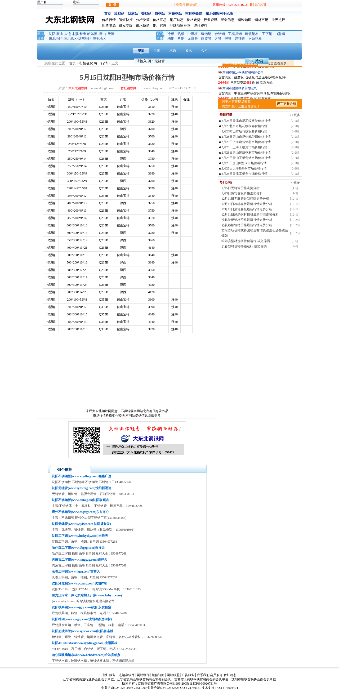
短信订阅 (158, 675)
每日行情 (101, 63)
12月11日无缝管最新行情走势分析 (245, 198)
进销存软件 (127, 675)
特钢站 (160, 14)
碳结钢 (206, 34)
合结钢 (220, 34)
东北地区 (56, 39)
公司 (204, 50)
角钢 (180, 39)
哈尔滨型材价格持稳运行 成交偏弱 (245, 241)
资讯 (188, 50)
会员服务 (216, 675)
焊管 (228, 39)
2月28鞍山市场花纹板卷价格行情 (244, 131)
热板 (180, 34)
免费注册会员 (186, 5)
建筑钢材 (252, 34)
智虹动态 (230, 675)
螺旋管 (206, 39)
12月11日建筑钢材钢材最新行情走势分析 (250, 214)
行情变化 (86, 63)
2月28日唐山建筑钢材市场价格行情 (246, 152)
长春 (82, 34)
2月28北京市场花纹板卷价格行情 (244, 126)
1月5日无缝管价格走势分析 (240, 188)
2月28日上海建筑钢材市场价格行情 (246, 142)
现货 (141, 50)
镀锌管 (240, 39)
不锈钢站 (175, 14)
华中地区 (99, 39)
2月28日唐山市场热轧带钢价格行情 (246, 137)
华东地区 (85, 39)
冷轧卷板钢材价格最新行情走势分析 (246, 220)
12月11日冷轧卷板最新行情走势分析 (246, 204)
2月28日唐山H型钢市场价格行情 (244, 163)
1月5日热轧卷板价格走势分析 (242, 193)
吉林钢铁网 (193, 14)
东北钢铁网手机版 (219, 14)
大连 (67, 34)
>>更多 (295, 115)
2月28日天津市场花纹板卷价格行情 (246, 121)
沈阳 (52, 34)
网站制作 (143, 675)
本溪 (75, 34)
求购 (173, 50)
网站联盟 (173, 675)
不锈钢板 (255, 39)
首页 (107, 14)
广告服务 (188, 675)
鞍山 (59, 34)
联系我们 (258, 5)
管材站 (146, 14)
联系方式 (268, 80)
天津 (111, 34)
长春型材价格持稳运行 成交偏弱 (244, 246)
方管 (218, 39)
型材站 (133, 14)
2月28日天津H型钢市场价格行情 (244, 168)
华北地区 (70, 39)
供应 (157, 50)
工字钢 (267, 34)
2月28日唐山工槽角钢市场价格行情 (246, 158)
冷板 (170, 34)
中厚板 (193, 34)
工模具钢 (235, 34)
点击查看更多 (277, 63)
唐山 (102, 34)
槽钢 (170, 39)
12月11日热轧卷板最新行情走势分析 (246, 209)
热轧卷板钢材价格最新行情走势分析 (246, 225)
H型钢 (280, 34)
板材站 (119, 14)
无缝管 (193, 39)
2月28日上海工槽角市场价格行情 (244, 147)
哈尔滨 (92, 34)
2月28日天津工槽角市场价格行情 (244, 174)
